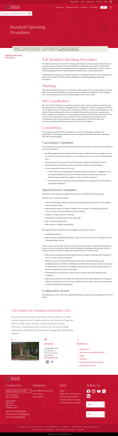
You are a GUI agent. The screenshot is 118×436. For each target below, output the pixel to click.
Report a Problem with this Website (65, 429)
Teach (82, 355)
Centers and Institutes (50, 48)
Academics (60, 7)
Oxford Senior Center (88, 365)
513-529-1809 (21, 411)
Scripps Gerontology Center (14, 13)
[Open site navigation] (110, 7)
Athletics (84, 7)
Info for (98, 2)
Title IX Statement (77, 427)
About (45, 50)
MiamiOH (17, 48)
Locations (89, 2)
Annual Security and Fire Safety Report (43, 429)
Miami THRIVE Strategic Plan (43, 391)
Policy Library (81, 429)
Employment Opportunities (69, 397)
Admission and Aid (72, 7)
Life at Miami (93, 7)
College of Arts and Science (31, 48)
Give (106, 2)
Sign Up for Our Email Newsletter (92, 352)
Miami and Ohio (38, 397)
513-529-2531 (25, 414)
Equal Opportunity (23, 427)
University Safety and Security (70, 400)
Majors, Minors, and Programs (70, 394)
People (62, 391)
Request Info (74, 2)
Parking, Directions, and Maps (70, 403)
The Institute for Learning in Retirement (27, 50)
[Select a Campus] (18, 391)
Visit (82, 2)
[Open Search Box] (111, 2)
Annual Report (38, 394)
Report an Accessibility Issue (92, 427)
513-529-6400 (20, 417)
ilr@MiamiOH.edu (51, 357)
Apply (103, 7)
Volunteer (83, 359)
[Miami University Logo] (13, 7)
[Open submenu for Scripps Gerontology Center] (30, 13)
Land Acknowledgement (51, 427)
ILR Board (52, 50)
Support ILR (84, 349)
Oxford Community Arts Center (91, 362)
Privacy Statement (65, 427)
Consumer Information (37, 427)
